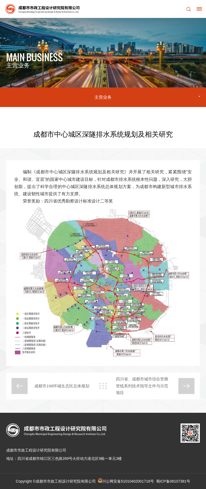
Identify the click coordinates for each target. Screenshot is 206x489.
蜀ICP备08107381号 (173, 481)
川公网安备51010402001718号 (128, 481)
